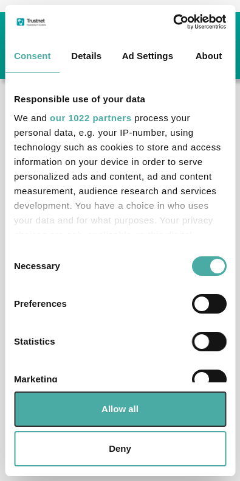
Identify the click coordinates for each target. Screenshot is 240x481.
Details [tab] (86, 56)
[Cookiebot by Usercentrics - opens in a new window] (173, 22)
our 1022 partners (90, 118)
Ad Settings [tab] (147, 56)
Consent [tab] (32, 56)
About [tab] (209, 56)
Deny (120, 448)
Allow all (120, 409)
